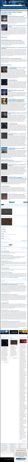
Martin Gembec (14, 79)
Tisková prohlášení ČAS (5, 445)
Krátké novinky (3, 248)
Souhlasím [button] (18, 458)
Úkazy (26, 24)
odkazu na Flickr (10, 265)
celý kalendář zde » (24, 240)
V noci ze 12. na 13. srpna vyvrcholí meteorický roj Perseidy (17, 26)
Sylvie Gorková (14, 15)
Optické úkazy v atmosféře (22, 448)
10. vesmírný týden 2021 (12, 80)
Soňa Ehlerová (7, 267)
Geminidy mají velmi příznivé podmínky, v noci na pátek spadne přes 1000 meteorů (13, 48)
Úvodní (2, 9)
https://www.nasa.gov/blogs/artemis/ (13, 277)
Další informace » (15, 357)
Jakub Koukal (13, 98)
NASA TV (3, 451)
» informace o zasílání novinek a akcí (5, 246)
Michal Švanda (14, 176)
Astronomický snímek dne (5, 207)
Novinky (4, 7)
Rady (19, 7)
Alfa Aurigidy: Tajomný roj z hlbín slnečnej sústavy (16, 91)
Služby (17, 7)
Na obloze (9, 7)
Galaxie (20, 446)
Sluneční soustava (25, 15)
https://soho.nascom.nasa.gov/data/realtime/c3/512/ (8, 258)
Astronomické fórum (12, 451)
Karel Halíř (6, 39)
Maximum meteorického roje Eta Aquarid (16, 16)
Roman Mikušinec (14, 89)
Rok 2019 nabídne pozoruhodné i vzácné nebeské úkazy (17, 113)
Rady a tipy (11, 448)
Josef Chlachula (7, 250)
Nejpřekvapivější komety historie (7, 160)
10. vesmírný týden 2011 (5, 186)
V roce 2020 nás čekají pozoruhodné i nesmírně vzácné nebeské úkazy (17, 68)
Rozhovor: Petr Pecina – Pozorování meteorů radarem (11, 58)
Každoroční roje (4, 37)
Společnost (22, 7)
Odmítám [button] (23, 458)
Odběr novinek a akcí (4, 242)
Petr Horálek (13, 24)
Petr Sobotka (6, 57)
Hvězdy (20, 445)
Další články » (25, 328)
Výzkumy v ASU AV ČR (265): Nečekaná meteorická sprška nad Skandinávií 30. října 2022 (17, 178)
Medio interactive (9, 459)
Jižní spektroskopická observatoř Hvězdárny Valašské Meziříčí (16, 149)
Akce (6, 7)
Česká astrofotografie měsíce (6, 216)
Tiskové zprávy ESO (4, 448)
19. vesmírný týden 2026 (4, 338)
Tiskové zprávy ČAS (4, 446)
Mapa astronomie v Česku (13, 450)
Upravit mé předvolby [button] (21, 460)
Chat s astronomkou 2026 (5, 268)
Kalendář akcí (3, 227)
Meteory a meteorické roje (6, 64)
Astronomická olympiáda (5, 447)
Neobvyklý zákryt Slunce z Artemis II (6, 261)
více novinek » (25, 278)
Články (1, 7)
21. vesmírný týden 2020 (12, 123)
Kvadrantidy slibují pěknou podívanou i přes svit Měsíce (11, 40)
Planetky (20, 447)
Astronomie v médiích (13, 449)
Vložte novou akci (25, 226)
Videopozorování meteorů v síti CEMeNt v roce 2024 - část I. (17, 165)
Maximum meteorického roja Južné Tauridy (16, 194)
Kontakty (26, 7)
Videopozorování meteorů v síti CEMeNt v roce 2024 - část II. (17, 134)
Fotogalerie (13, 7)
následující (25, 202)
